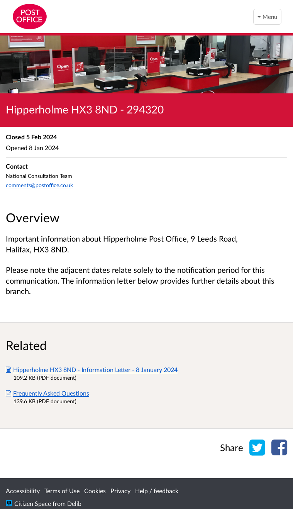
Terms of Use (62, 490)
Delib (74, 503)
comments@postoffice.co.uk (39, 185)
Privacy (120, 490)
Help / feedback (156, 490)
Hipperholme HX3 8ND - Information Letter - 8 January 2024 (92, 369)
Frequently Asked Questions (47, 393)
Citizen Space (32, 503)
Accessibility (23, 490)
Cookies (95, 490)
